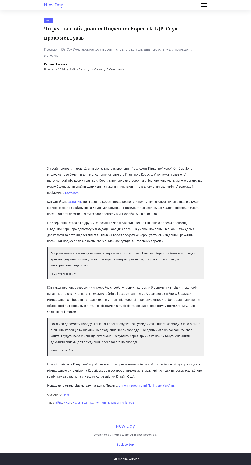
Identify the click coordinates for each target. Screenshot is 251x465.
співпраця (128, 402)
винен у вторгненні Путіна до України (146, 385)
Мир (67, 395)
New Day (53, 5)
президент (114, 402)
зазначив (74, 202)
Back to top (125, 444)
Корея (77, 402)
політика (87, 402)
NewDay (71, 193)
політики (100, 402)
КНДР (67, 402)
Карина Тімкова (55, 64)
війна (58, 402)
